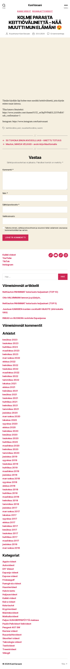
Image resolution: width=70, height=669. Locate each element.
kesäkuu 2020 (10, 434)
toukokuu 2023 (10, 343)
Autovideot (8, 565)
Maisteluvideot (10, 613)
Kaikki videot (24, 11)
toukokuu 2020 (10, 438)
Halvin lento (8, 591)
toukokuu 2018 (10, 489)
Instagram (7, 264)
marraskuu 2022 (11, 358)
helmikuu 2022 (10, 376)
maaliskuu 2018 (10, 497)
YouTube (7, 258)
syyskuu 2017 (9, 518)
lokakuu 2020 (9, 420)
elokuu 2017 (8, 522)
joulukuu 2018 (9, 475)
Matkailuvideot (10, 616)
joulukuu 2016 (9, 544)
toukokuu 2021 (10, 398)
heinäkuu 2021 (10, 391)
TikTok (5, 261)
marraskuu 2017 (11, 511)
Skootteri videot (11, 638)
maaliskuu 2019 (10, 471)
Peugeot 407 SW (11, 627)
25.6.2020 (40, 34)
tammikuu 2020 (10, 453)
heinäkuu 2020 (10, 431)
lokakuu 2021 (9, 383)
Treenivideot (9, 649)
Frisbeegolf (8, 580)
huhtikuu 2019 (10, 467)
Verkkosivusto (8, 216)
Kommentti (8, 170)
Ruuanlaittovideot (42, 11)
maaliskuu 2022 (10, 372)
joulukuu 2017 (9, 508)
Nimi (5, 193)
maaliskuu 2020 (11, 445)
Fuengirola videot (11, 583)
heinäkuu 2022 (10, 365)
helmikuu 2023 (10, 354)
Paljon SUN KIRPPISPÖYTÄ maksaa (20, 620)
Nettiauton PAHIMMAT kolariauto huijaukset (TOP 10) (30, 292)
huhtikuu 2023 (10, 347)
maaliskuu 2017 (10, 540)
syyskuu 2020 (10, 423)
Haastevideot (9, 587)
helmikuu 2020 (10, 449)
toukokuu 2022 (10, 369)
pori (19, 128)
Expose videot (10, 576)
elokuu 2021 (8, 387)
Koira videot (8, 602)
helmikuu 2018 (10, 500)
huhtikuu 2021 (9, 402)
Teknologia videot (11, 642)
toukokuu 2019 (10, 464)
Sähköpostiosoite (10, 205)
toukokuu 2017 (10, 533)
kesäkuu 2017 (9, 529)
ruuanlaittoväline (29, 128)
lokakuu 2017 (9, 515)
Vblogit (6, 653)
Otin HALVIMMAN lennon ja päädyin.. (21, 297)
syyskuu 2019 (9, 460)
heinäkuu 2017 (10, 526)
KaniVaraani (35, 5)
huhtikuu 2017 (9, 537)
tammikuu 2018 (10, 504)
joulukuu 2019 (9, 456)
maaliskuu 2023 (10, 350)
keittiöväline (11, 128)
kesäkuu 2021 (9, 394)
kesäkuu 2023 (9, 339)
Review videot (10, 631)
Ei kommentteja (57, 34)
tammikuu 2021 (10, 409)
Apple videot (9, 561)
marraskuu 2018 (11, 478)
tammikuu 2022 (10, 380)
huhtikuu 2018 (10, 493)
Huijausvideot (9, 594)
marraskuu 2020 (11, 416)
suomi (40, 128)
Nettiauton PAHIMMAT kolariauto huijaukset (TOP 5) (29, 303)
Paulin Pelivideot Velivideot (16, 623)
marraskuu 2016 (11, 548)
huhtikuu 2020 (10, 442)
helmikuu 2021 (10, 405)
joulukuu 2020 (10, 412)
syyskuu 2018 (9, 482)
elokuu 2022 (8, 361)
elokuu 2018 (8, 486)
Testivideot (8, 645)
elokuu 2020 (9, 427)
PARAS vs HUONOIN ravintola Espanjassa (24, 318)
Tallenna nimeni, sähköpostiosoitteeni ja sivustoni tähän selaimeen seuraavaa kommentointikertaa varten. (36, 229)
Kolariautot (8, 605)
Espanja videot (10, 572)
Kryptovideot (9, 609)
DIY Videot (8, 569)
